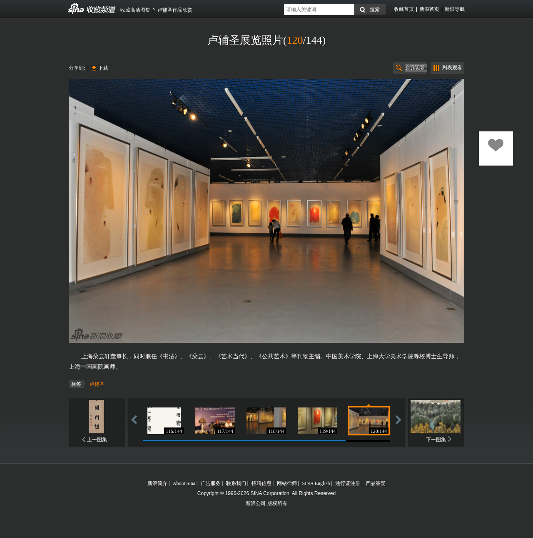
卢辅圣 (97, 384)
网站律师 (287, 483)
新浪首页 (429, 9)
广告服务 (211, 483)
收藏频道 (76, 8)
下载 (103, 68)
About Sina (184, 483)
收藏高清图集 (135, 10)
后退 (134, 419)
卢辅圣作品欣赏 (174, 10)
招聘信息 (261, 483)
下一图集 (436, 439)
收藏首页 (404, 9)
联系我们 (236, 483)
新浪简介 (157, 483)
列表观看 (452, 67)
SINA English (316, 483)
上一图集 (97, 439)
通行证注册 (347, 483)
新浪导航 (455, 9)
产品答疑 (376, 483)
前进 (398, 419)
